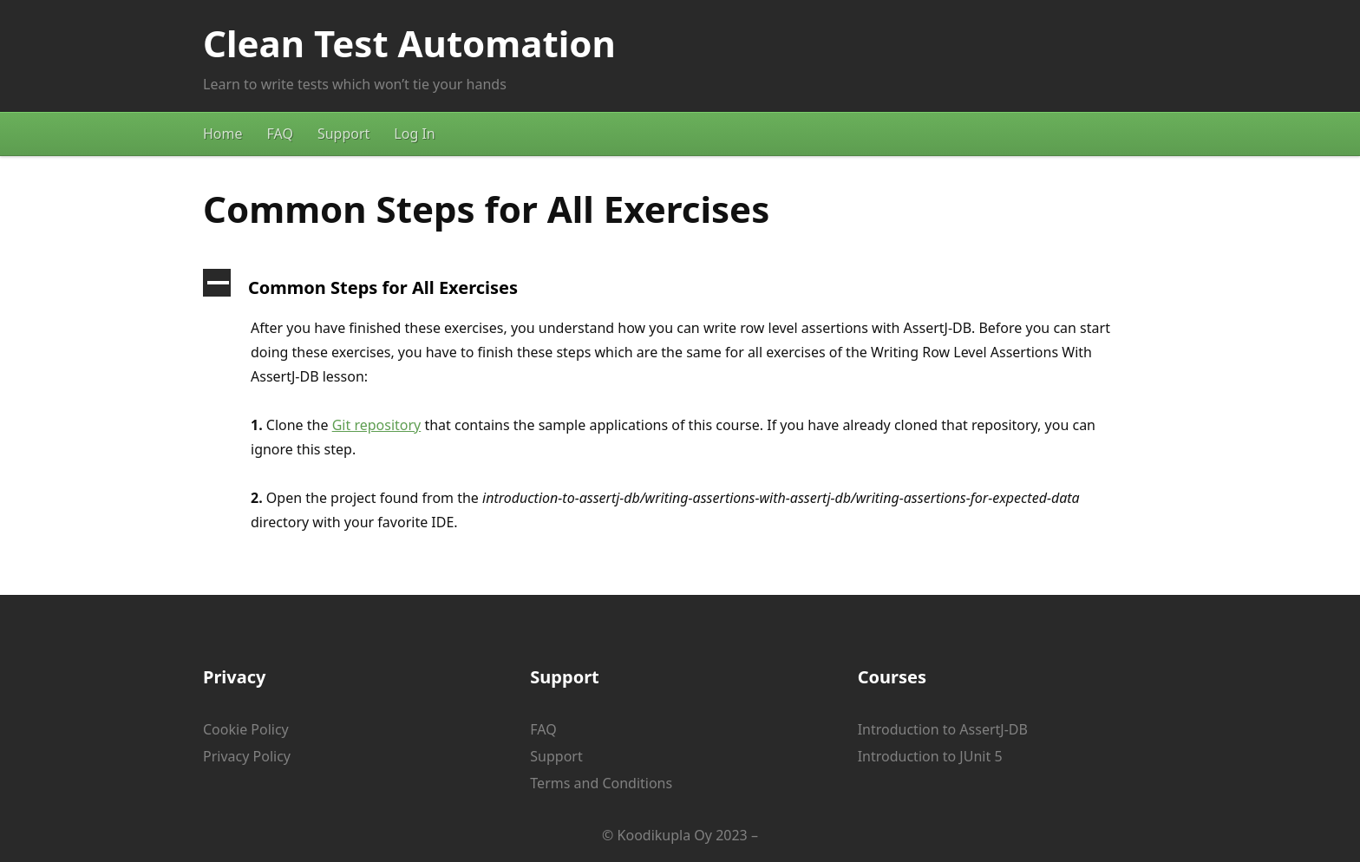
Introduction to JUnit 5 (930, 756)
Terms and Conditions (601, 783)
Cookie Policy (246, 729)
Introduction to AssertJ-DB (943, 729)
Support (343, 133)
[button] (680, 288)
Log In (414, 133)
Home (223, 133)
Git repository (377, 424)
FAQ (280, 133)
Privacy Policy (247, 756)
